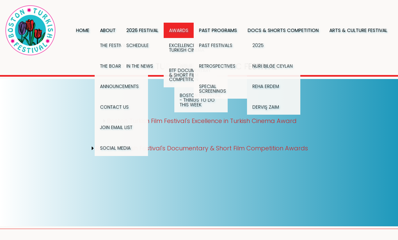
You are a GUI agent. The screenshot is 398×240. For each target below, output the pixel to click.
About (108, 30)
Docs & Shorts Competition (283, 30)
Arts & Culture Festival (358, 30)
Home (82, 30)
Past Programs (218, 30)
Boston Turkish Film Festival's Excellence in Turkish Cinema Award (202, 121)
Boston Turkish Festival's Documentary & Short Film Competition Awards (201, 148)
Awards (178, 30)
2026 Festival (142, 30)
